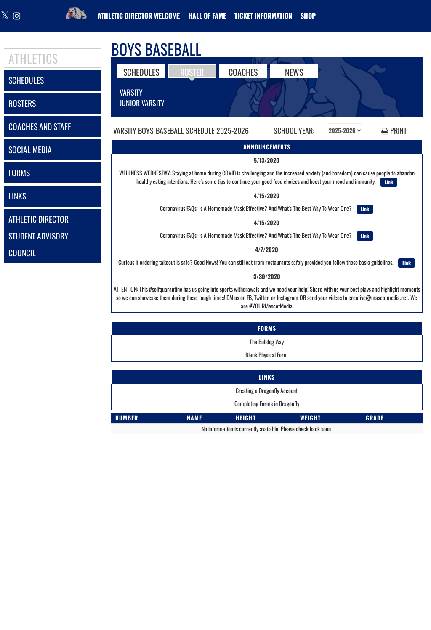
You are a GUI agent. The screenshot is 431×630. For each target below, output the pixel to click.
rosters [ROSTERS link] (22, 103)
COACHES (243, 71)
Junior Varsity (142, 102)
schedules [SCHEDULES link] (26, 80)
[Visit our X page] (5, 16)
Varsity (131, 92)
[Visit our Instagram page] (16, 16)
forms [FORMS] (19, 173)
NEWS (294, 71)
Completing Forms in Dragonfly (266, 403)
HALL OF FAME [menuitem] (207, 16)
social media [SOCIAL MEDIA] (30, 150)
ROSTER (192, 71)
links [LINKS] (17, 196)
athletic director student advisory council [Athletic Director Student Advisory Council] (38, 236)
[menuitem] (138, 15)
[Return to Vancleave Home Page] (76, 10)
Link (389, 182)
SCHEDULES (141, 71)
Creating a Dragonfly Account (267, 390)
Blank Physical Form (266, 354)
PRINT (394, 130)
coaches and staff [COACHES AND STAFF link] (39, 126)
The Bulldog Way (267, 341)
